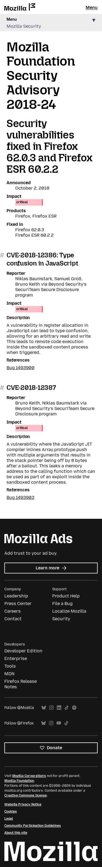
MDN (9, 673)
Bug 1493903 (20, 497)
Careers (12, 611)
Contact (12, 618)
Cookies (10, 811)
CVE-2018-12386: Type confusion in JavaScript (42, 259)
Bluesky (44, 707)
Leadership (16, 595)
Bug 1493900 (21, 367)
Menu (92, 7)
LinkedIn (59, 707)
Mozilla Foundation (19, 781)
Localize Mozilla (69, 611)
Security (61, 618)
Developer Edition (23, 650)
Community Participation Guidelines (32, 826)
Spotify (74, 707)
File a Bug (62, 603)
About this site (15, 833)
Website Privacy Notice (22, 804)
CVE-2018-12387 (31, 387)
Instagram (51, 707)
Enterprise (15, 658)
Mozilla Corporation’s (29, 776)
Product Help (66, 595)
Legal (8, 818)
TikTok (66, 707)
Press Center (18, 603)
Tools (10, 666)
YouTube (58, 723)
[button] (51, 23)
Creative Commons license (25, 795)
